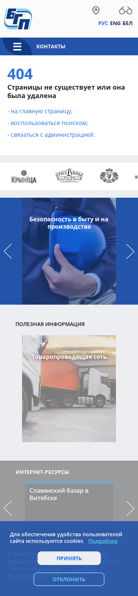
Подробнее (103, 541)
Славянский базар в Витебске (59, 494)
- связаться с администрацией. (51, 135)
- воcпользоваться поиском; (47, 123)
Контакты (51, 46)
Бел (127, 23)
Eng (115, 23)
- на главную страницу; (39, 111)
